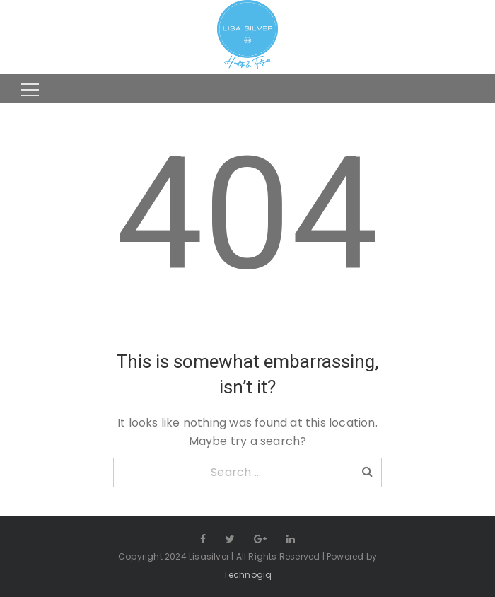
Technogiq (247, 575)
